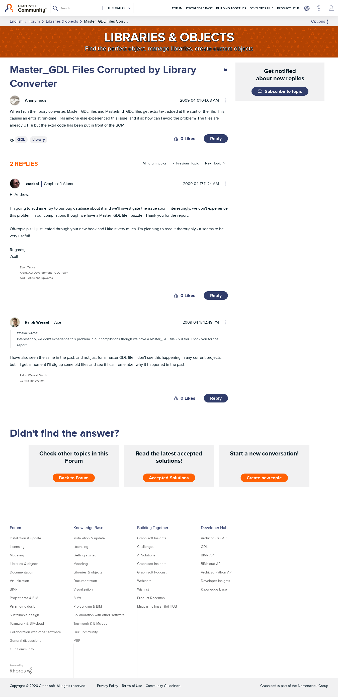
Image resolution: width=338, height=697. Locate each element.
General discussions (25, 640)
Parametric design (24, 606)
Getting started (85, 555)
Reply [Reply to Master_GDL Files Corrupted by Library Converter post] (216, 138)
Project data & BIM (24, 597)
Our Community (22, 649)
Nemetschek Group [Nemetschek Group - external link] (313, 685)
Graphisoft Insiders (151, 563)
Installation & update (25, 538)
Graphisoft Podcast (151, 572)
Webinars (144, 580)
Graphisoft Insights (151, 538)
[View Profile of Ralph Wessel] (37, 322)
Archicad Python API (216, 572)
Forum (177, 8)
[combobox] (91, 8)
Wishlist (143, 589)
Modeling (17, 555)
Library (38, 139)
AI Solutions (146, 555)
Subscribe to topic (283, 91)
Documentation (21, 572)
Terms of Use (132, 685)
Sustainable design (24, 614)
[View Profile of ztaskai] (32, 184)
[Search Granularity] (116, 8)
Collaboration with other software (35, 631)
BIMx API (207, 555)
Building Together (231, 8)
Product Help (288, 8)
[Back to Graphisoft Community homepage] (26, 8)
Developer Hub (262, 8)
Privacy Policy (107, 685)
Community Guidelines (163, 685)
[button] (176, 139)
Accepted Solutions (169, 478)
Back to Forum (74, 478)
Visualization (19, 580)
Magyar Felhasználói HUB (157, 606)
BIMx (13, 589)
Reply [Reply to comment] (216, 295)
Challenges (145, 546)
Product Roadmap (151, 597)
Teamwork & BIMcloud (27, 623)
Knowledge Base (199, 8)
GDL (21, 139)
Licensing (17, 546)
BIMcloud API (211, 563)
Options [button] (318, 21)
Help (319, 8)
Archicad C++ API (214, 538)
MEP (76, 640)
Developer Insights (215, 580)
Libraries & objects (24, 563)
